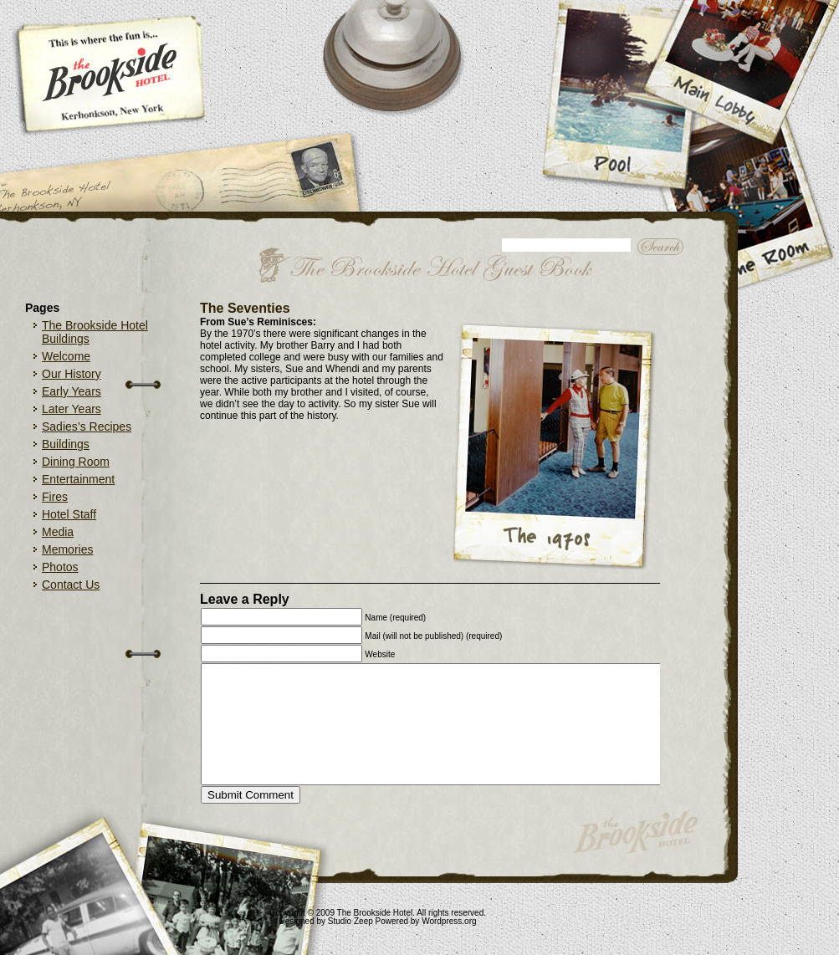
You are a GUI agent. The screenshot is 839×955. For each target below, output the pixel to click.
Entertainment (78, 479)
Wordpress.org (449, 921)
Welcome (66, 356)
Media (58, 532)
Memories (67, 549)
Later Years (71, 409)
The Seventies (245, 308)
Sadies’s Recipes (86, 426)
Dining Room (76, 461)
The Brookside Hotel (375, 912)
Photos (60, 567)
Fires (55, 496)
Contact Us (71, 584)
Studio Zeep (350, 921)
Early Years (71, 391)
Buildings (66, 444)
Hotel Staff (69, 514)
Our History (71, 373)
